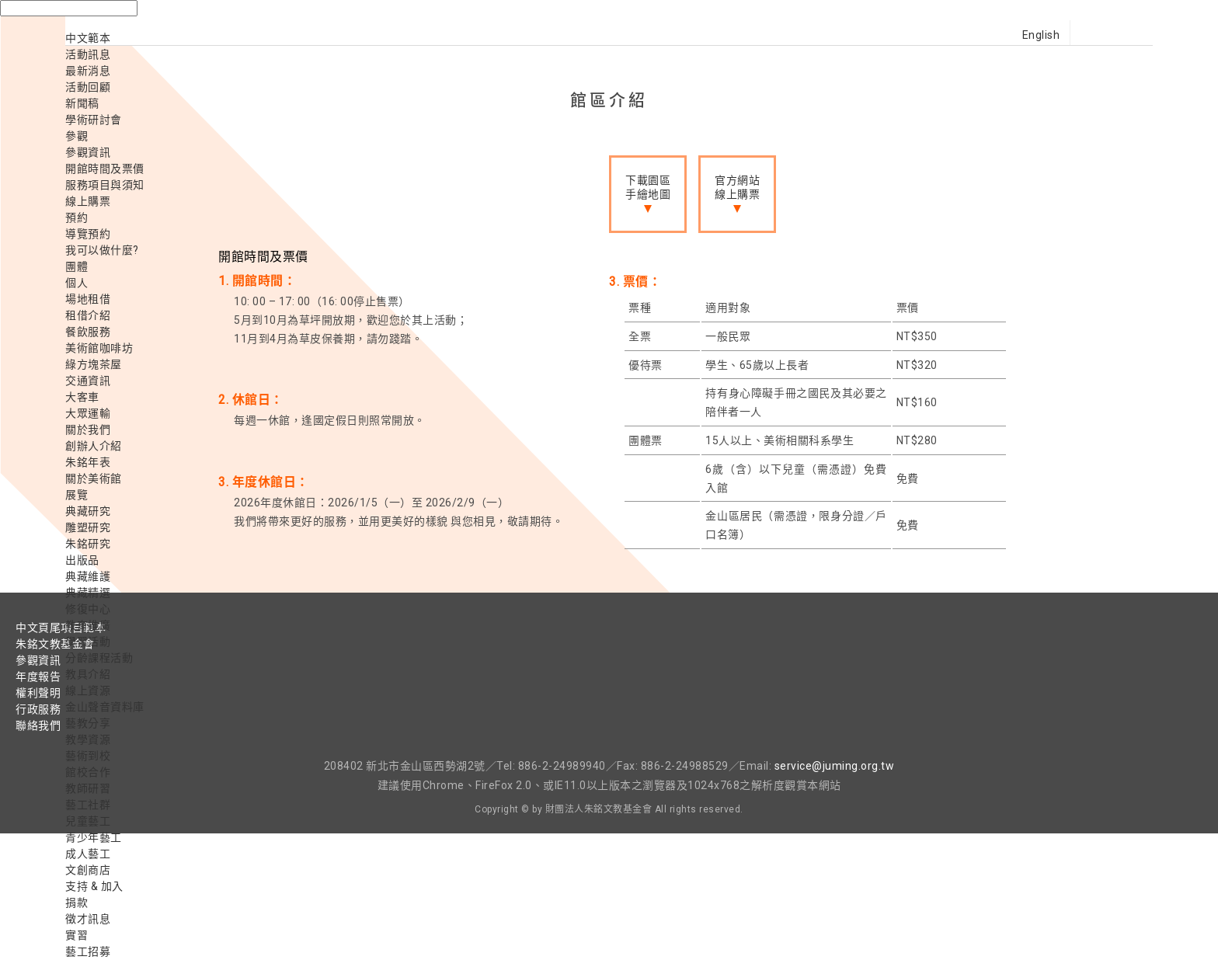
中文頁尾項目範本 (61, 627)
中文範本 (87, 38)
